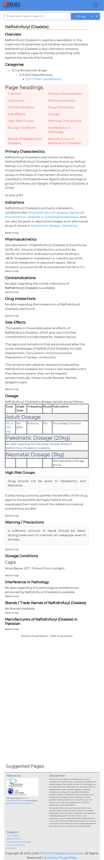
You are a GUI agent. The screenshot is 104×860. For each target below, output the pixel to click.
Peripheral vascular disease (47, 212)
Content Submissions (16, 845)
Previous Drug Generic (34, 636)
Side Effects (16, 114)
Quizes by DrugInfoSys (60, 857)
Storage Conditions (22, 127)
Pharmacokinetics (61, 100)
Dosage (54, 114)
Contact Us (11, 848)
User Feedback (13, 836)
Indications (16, 100)
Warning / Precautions (64, 121)
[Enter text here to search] (37, 16)
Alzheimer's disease (45, 225)
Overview (15, 93)
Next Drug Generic (61, 636)
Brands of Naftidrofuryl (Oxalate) (25, 141)
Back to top (12, 232)
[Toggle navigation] (96, 5)
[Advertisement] (52, 664)
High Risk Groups (20, 121)
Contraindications (21, 107)
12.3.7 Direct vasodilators (43, 79)
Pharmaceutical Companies (19, 842)
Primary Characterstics (65, 93)
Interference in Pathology (59, 130)
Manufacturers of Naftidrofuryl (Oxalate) (64, 141)
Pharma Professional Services (61, 853)
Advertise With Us (14, 839)
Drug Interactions (61, 107)
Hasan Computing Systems (21, 803)
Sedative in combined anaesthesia (53, 217)
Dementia (69, 225)
